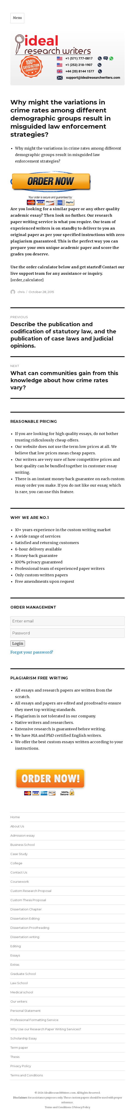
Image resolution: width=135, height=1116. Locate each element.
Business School (22, 845)
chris (21, 292)
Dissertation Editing (25, 918)
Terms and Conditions (26, 1075)
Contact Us (18, 872)
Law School (19, 983)
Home (15, 817)
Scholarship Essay (23, 1038)
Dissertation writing (24, 937)
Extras (14, 964)
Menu (17, 18)
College (16, 863)
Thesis (14, 1057)
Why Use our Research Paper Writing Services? (45, 1029)
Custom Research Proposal (30, 891)
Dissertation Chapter (26, 909)
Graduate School (23, 974)
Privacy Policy (20, 1066)
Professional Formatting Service (34, 1020)
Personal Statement (25, 1010)
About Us (17, 826)
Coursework (19, 881)
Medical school (21, 992)
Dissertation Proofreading (29, 928)
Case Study (19, 854)
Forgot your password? (31, 652)
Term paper (19, 1047)
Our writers (18, 1001)
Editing (15, 946)
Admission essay (22, 835)
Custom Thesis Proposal (28, 900)
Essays (15, 955)
